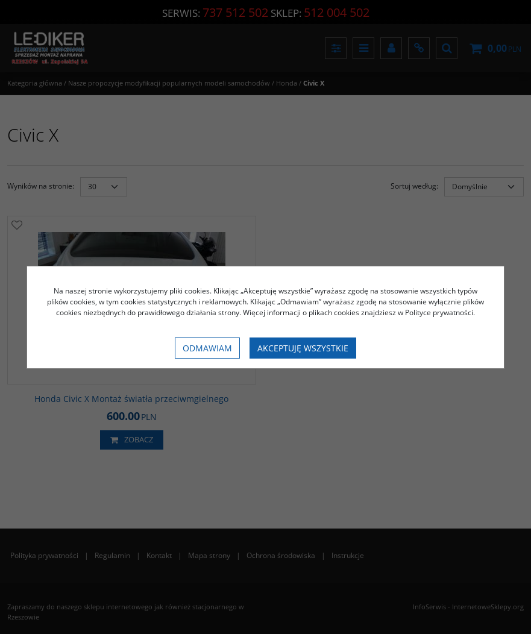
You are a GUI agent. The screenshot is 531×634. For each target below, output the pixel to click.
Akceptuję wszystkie (302, 348)
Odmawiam (207, 348)
